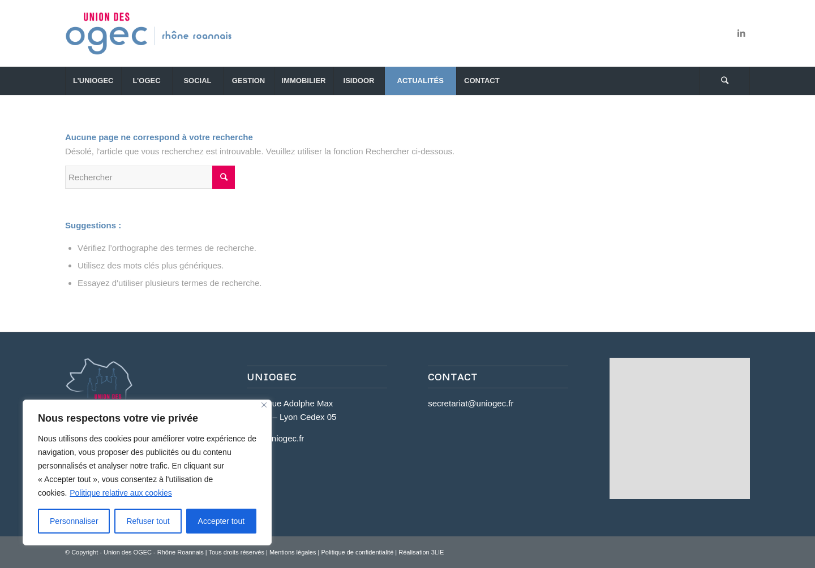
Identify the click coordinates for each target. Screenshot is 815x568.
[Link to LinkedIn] (741, 33)
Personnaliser (74, 521)
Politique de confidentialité (357, 552)
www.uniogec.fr (275, 438)
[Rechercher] (724, 81)
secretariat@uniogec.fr (470, 403)
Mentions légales (292, 552)
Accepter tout (221, 521)
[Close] (264, 404)
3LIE (437, 552)
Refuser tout (147, 521)
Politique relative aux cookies (121, 492)
